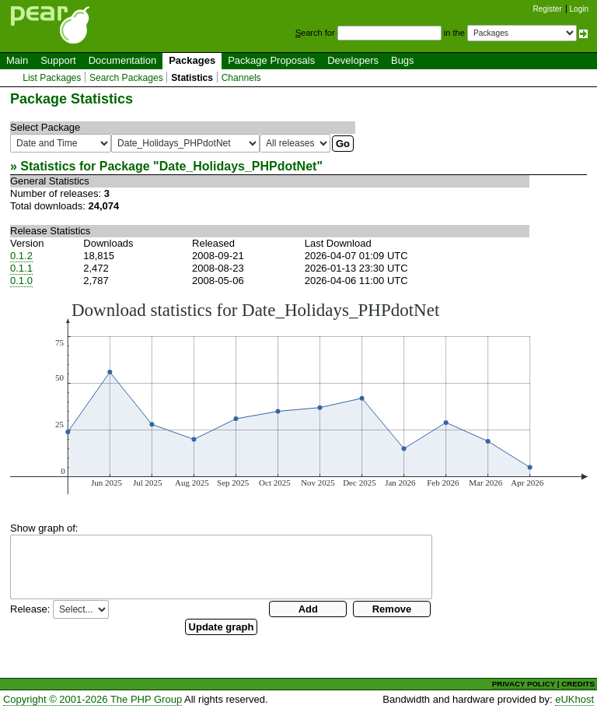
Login (579, 9)
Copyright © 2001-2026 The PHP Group (92, 699)
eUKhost (574, 699)
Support (58, 60)
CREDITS (578, 683)
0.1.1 (21, 268)
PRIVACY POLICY (523, 683)
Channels (241, 77)
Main (17, 60)
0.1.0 (21, 280)
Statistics (192, 77)
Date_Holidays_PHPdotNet (238, 166)
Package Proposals (271, 60)
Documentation (122, 60)
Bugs (402, 60)
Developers (353, 60)
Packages (192, 60)
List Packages (52, 77)
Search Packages (126, 77)
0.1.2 (21, 255)
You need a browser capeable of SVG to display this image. (299, 397)
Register (547, 9)
